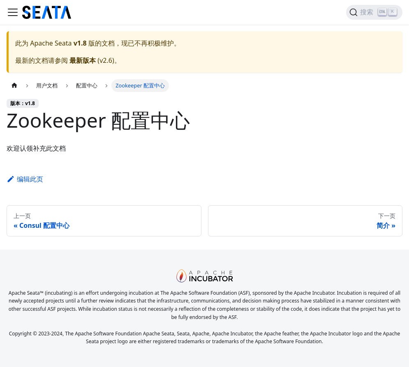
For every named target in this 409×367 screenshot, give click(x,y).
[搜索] (374, 12)
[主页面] (14, 85)
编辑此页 (25, 179)
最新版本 (82, 60)
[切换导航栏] (13, 12)
